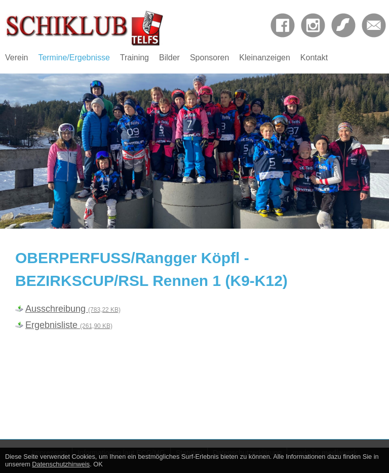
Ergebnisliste (68, 325)
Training (134, 57)
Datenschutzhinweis (61, 464)
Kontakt (314, 57)
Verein (16, 57)
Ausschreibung (73, 309)
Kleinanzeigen (264, 57)
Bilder (169, 57)
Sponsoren (209, 57)
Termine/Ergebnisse (73, 57)
